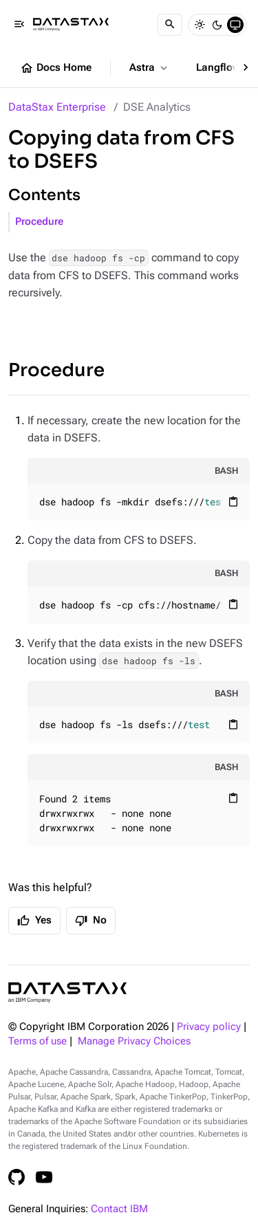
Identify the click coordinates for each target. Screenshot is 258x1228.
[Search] (170, 25)
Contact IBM (119, 1209)
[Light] (199, 25)
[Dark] (217, 25)
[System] (235, 25)
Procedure (39, 222)
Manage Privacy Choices (134, 1041)
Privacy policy (209, 1027)
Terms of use (37, 1041)
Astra (149, 68)
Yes (34, 920)
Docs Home (56, 68)
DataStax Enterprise (57, 106)
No (91, 920)
